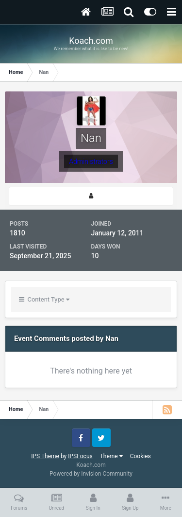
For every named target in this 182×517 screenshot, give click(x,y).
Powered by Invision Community (91, 473)
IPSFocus (80, 456)
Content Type (44, 299)
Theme (111, 456)
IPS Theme (45, 456)
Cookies (140, 456)
